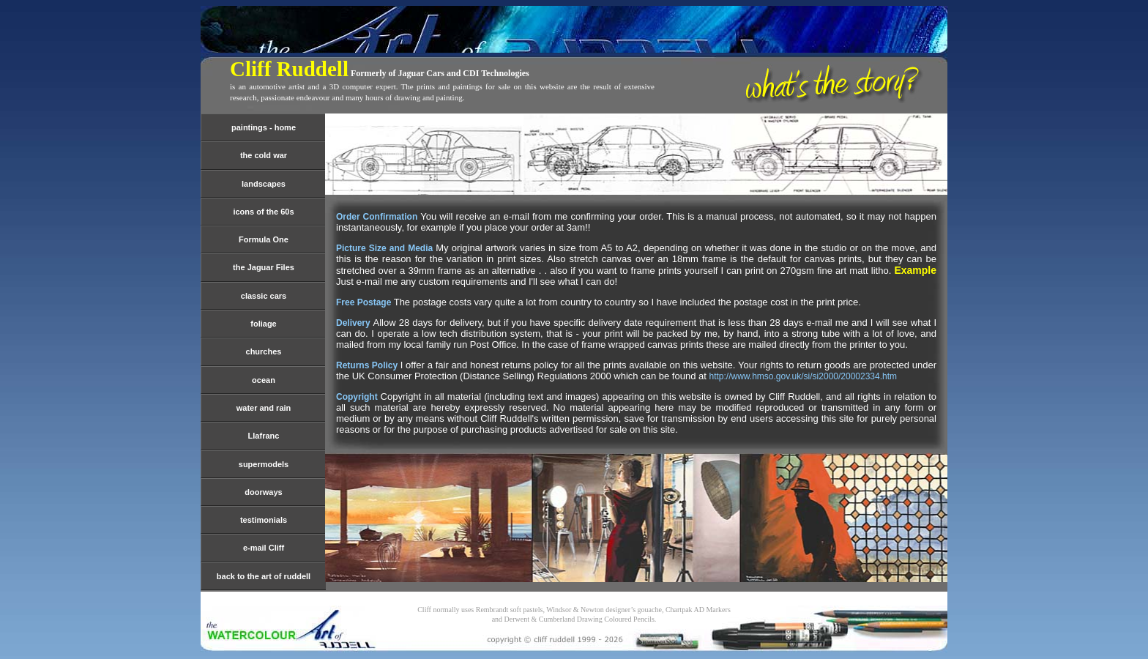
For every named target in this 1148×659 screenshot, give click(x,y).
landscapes (264, 183)
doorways (263, 492)
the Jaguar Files (263, 267)
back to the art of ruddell (263, 576)
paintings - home (263, 127)
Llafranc (264, 435)
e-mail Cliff (263, 547)
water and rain (263, 407)
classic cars (263, 295)
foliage (263, 323)
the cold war (263, 155)
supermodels (263, 464)
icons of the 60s (263, 211)
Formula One (263, 239)
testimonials (263, 519)
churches (264, 351)
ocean (263, 380)
